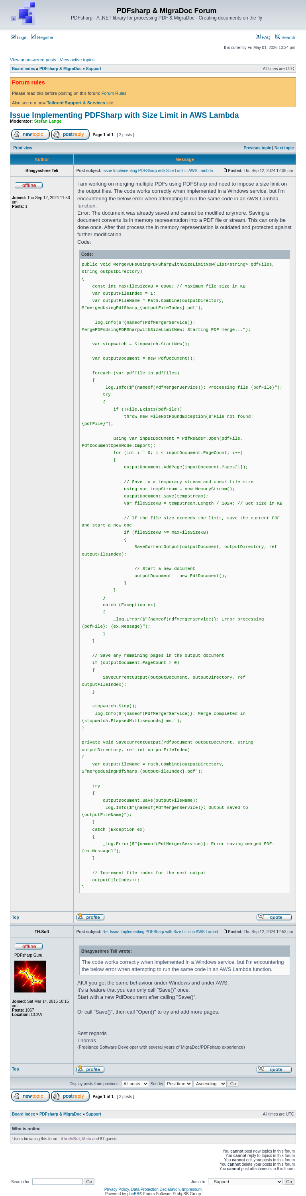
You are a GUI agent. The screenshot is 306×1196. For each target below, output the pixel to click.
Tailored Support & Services (76, 102)
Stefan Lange (48, 121)
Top (15, 917)
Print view (23, 148)
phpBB (133, 1194)
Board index (23, 69)
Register (42, 37)
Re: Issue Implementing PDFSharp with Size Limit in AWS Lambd (160, 932)
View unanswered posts (33, 59)
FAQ (263, 37)
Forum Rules (113, 93)
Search (285, 37)
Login (19, 37)
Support (93, 69)
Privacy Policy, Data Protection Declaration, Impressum (153, 1189)
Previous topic (257, 148)
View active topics (77, 59)
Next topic (284, 148)
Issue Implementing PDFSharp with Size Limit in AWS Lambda (124, 115)
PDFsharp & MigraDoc (60, 69)
